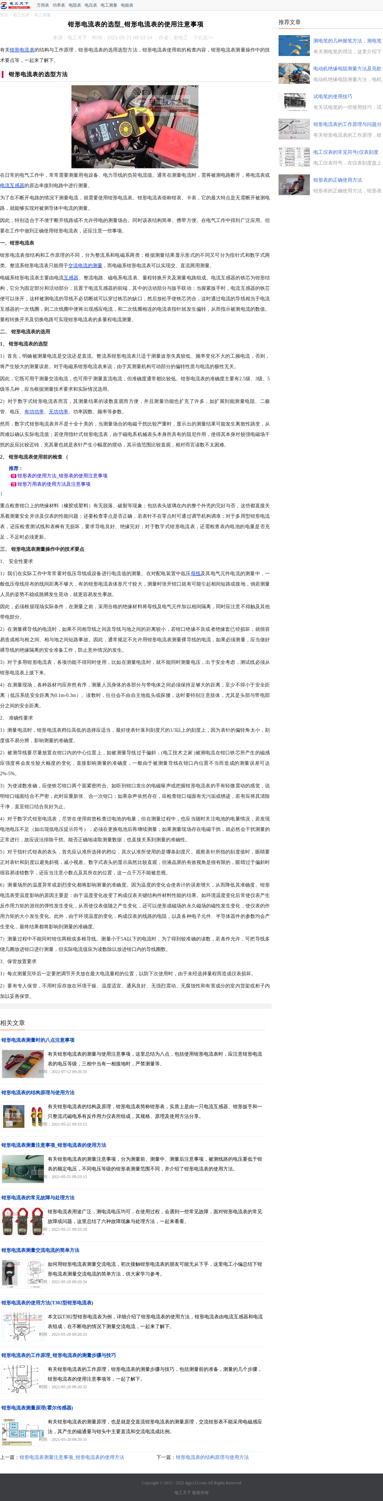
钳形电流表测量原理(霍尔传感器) (37, 1408)
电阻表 (75, 5)
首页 (4, 15)
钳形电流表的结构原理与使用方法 (38, 1092)
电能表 (127, 5)
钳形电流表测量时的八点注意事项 (38, 1040)
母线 (196, 573)
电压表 (91, 5)
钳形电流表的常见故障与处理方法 (38, 1197)
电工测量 (109, 5)
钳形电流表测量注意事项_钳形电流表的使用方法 (53, 1145)
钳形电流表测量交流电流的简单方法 (40, 1250)
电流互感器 (12, 185)
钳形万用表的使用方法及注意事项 (54, 484)
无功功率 (58, 411)
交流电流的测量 (85, 265)
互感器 (71, 277)
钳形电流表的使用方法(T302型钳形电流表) (47, 1302)
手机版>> (203, 37)
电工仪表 (21, 15)
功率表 (59, 5)
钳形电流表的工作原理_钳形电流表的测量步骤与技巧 (58, 1355)
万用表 (43, 5)
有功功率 (34, 411)
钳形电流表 (22, 50)
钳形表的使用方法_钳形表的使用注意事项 (62, 475)
